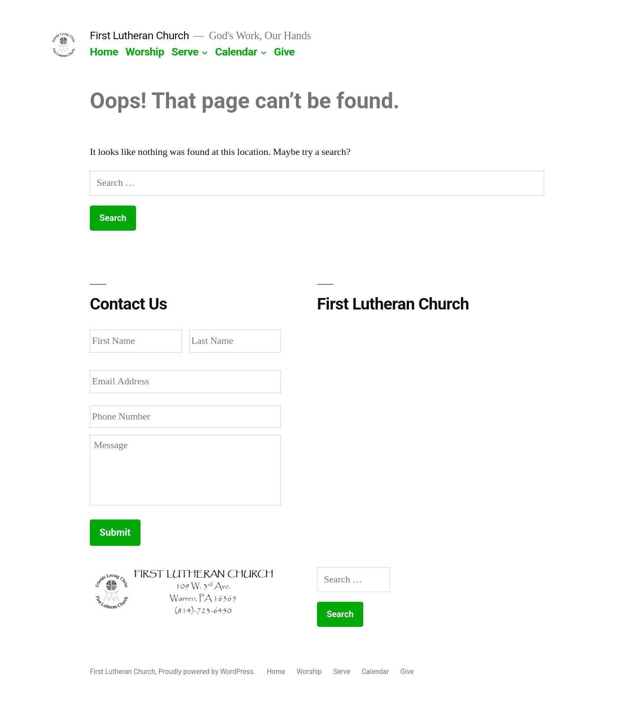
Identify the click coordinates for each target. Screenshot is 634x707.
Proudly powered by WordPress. (207, 671)
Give (284, 51)
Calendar (236, 51)
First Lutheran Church (139, 35)
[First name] (136, 341)
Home (104, 51)
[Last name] (235, 341)
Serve (185, 51)
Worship (144, 51)
